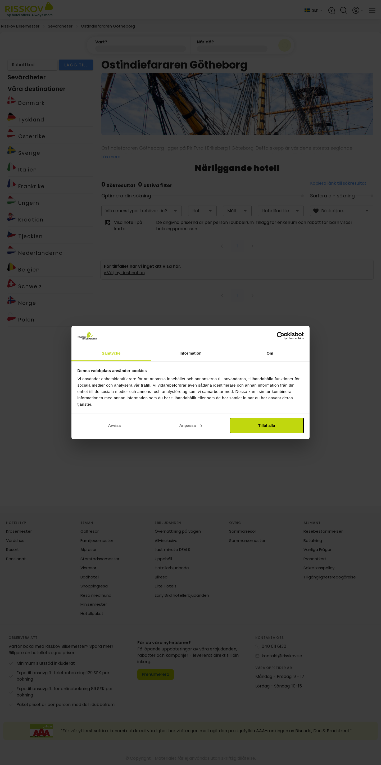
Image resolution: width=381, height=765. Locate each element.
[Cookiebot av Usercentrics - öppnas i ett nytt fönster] (280, 336)
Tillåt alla (266, 425)
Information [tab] (190, 353)
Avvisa (114, 425)
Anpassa (190, 425)
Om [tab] (269, 353)
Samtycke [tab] (111, 353)
